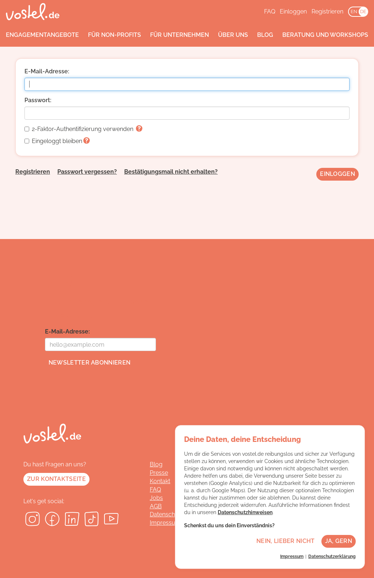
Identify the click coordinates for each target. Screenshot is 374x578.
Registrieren (327, 11)
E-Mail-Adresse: (46, 71)
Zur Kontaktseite (56, 478)
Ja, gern (338, 540)
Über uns (233, 34)
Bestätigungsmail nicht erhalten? (171, 171)
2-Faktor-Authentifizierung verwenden (83, 129)
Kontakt (160, 481)
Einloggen (293, 11)
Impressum (165, 522)
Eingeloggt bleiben (57, 141)
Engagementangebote (42, 34)
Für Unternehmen (179, 34)
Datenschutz (166, 514)
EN (354, 11)
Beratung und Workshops (325, 34)
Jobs (156, 497)
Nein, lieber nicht (285, 540)
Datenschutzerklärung (332, 556)
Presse (159, 472)
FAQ (269, 11)
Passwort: (37, 100)
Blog (265, 34)
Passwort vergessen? (87, 171)
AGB (156, 506)
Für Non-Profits (114, 34)
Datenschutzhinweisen (245, 512)
